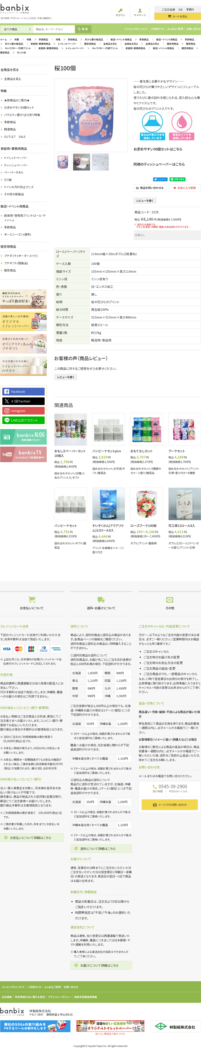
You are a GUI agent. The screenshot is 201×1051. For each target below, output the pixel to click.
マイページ (140, 12)
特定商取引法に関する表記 (30, 997)
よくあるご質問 (175, 29)
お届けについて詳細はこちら (99, 965)
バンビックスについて (135, 29)
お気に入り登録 (184, 188)
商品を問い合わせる (150, 188)
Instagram (18, 410)
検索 (83, 29)
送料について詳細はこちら (98, 848)
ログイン (120, 12)
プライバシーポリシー (59, 997)
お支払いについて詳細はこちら (30, 837)
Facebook (18, 391)
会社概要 (7, 997)
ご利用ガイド (157, 29)
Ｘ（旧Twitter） (21, 401)
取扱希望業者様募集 (85, 997)
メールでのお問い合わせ (170, 805)
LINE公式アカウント (24, 420)
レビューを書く (144, 201)
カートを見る (177, 16)
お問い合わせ (193, 29)
